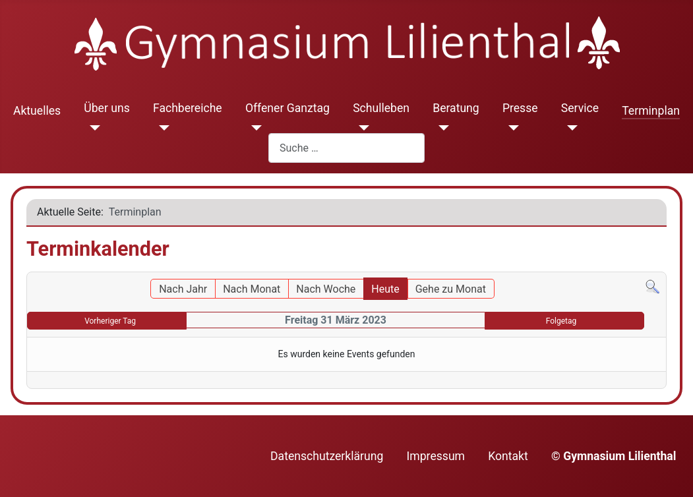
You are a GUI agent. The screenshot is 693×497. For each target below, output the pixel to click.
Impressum (436, 456)
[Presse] (510, 128)
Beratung (456, 108)
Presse (520, 108)
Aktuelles (37, 110)
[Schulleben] (361, 128)
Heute (385, 289)
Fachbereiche (187, 108)
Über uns (106, 108)
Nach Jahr (183, 289)
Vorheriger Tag (110, 321)
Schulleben (381, 108)
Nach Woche (325, 289)
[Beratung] (441, 128)
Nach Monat (251, 289)
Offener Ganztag (287, 108)
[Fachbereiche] (161, 128)
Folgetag (561, 321)
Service (580, 108)
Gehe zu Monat (450, 289)
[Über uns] (92, 128)
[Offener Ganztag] (253, 128)
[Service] (569, 128)
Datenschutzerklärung (326, 456)
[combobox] (346, 148)
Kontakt (508, 456)
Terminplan (651, 110)
